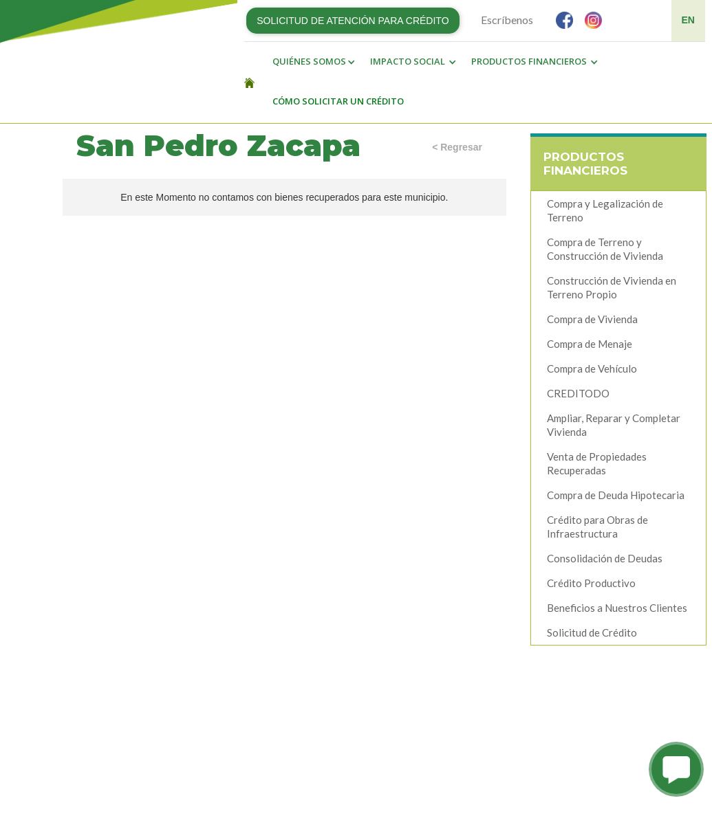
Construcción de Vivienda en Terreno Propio (611, 287)
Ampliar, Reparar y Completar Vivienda (613, 425)
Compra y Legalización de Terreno (605, 210)
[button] (310, 62)
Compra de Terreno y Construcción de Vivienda (605, 249)
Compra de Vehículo (592, 368)
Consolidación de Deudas (604, 558)
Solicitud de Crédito (592, 632)
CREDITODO (578, 393)
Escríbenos (507, 19)
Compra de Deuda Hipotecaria (615, 495)
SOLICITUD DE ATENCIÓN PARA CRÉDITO (353, 20)
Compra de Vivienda (592, 319)
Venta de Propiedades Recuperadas (597, 463)
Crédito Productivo (591, 583)
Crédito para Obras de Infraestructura (597, 527)
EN (688, 19)
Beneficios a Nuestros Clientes (617, 608)
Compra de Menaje (589, 344)
